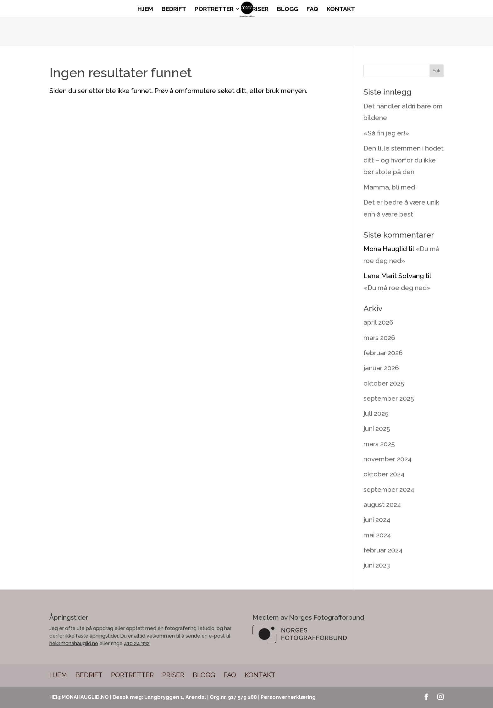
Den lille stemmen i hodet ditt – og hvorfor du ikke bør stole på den (403, 160)
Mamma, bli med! (390, 187)
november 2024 (387, 459)
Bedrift (174, 9)
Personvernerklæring (288, 697)
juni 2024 (376, 520)
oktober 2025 (383, 383)
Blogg (287, 9)
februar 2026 (383, 353)
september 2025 (388, 398)
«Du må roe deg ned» (396, 288)
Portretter (214, 9)
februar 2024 (382, 550)
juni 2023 (376, 565)
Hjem (145, 9)
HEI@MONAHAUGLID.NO (79, 697)
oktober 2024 (383, 474)
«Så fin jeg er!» (386, 133)
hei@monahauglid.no (73, 643)
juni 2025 (376, 428)
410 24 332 (137, 643)
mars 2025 (379, 444)
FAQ (312, 9)
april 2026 (378, 322)
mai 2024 (377, 535)
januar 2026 (381, 368)
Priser (258, 9)
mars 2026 (379, 338)
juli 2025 (376, 413)
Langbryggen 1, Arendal (175, 697)
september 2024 (388, 489)
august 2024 (382, 504)
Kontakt (341, 9)
